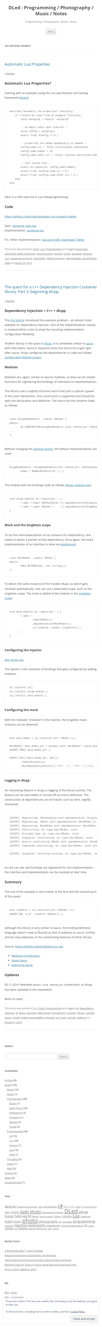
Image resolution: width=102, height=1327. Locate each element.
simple (16, 1017)
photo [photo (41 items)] (30, 1220)
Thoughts (12, 1158)
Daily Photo (16, 1107)
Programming (53, 249)
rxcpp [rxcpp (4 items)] (91, 1225)
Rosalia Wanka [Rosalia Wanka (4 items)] (76, 1225)
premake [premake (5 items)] (67, 1221)
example (77, 253)
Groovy (13, 1144)
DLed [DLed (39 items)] (71, 1210)
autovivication (45, 253)
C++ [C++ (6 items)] (66, 1206)
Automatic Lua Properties (27, 64)
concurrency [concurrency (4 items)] (90, 1206)
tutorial (71, 1017)
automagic (82, 249)
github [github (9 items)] (83, 1211)
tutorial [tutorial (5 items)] (32, 1228)
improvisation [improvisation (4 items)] (47, 1216)
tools (63, 1017)
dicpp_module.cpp (78, 485)
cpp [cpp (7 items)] (7, 1211)
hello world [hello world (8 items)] (23, 1215)
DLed (36, 249)
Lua (42, 249)
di (17, 1012)
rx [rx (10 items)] (85, 1224)
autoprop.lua (35, 230)
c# (77, 1007)
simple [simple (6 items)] (9, 1228)
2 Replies (10, 73)
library (81, 1012)
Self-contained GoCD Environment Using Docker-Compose (38, 1259)
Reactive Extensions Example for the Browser (30, 1255)
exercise (87, 253)
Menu (51, 31)
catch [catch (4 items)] (78, 1206)
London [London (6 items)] (67, 1215)
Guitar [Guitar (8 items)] (9, 1215)
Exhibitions (15, 1112)
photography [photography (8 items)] (48, 1221)
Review (13, 1121)
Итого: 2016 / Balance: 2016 (20, 1268)
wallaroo (82, 1017)
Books (12, 1103)
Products (14, 1117)
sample (90, 1012)
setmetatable (73, 258)
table (7, 263)
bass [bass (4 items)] (40, 1206)
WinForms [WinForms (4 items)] (42, 1228)
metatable (39, 258)
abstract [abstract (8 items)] (11, 1206)
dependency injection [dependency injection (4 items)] (53, 1211)
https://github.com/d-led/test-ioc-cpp (39, 946)
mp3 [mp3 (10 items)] (8, 1220)
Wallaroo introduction (26, 955)
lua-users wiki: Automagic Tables (63, 240)
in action (71, 1012)
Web (11, 1154)
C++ (35, 1007)
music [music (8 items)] (17, 1221)
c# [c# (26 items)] (60, 1205)
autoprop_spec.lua (24, 226)
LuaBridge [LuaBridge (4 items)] (85, 1216)
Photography (14, 1098)
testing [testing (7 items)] (23, 1228)
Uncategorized (13, 1182)
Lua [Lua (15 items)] (76, 1215)
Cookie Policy (78, 1311)
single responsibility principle (37, 1017)
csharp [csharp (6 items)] (14, 1211)
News (8, 1177)
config (67, 253)
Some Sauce (19, 960)
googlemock (68, 544)
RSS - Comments (14, 1296)
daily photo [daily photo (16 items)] (30, 1211)
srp (57, 1017)
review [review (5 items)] (64, 1225)
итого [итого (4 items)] (56, 1228)
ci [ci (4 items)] (82, 1206)
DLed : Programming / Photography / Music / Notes (51, 11)
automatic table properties (20, 253)
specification (89, 258)
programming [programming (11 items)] (84, 1220)
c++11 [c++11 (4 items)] (72, 1206)
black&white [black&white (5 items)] (50, 1206)
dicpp (48, 343)
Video (10, 1163)
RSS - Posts (11, 1292)
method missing (55, 258)
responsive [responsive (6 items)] (53, 1225)
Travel (12, 1126)
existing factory (43, 449)
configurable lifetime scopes (23, 357)
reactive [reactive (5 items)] (9, 1225)
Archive (9, 1079)
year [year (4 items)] (50, 1228)
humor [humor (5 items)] (35, 1215)
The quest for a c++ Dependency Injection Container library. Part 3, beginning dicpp (51, 289)
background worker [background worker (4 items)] (28, 1206)
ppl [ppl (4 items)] (60, 1221)
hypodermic (58, 1012)
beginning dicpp (22, 964)
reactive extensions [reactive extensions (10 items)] (29, 1224)
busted (58, 253)
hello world (43, 1012)
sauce (89, 343)
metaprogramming (21, 258)
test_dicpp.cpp (14, 659)
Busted (23, 97)
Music (10, 1089)
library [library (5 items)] (57, 1215)
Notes (10, 1093)
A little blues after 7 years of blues (24, 1250)
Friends (9, 1172)
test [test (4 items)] (16, 1228)
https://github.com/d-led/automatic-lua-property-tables (40, 216)
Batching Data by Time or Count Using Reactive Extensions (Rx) (40, 1264)
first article (17, 320)
